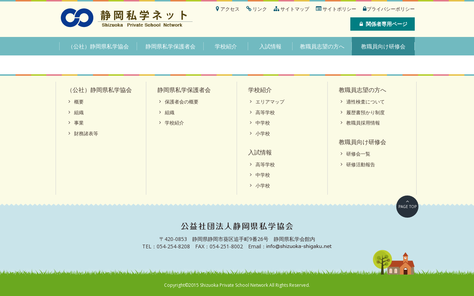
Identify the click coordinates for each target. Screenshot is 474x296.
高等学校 (265, 112)
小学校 (263, 133)
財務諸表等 (86, 133)
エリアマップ (270, 101)
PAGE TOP (407, 206)
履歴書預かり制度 (365, 112)
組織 (79, 112)
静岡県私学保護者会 (171, 46)
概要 (79, 101)
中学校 (263, 122)
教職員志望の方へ (322, 46)
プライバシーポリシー (389, 9)
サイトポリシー (336, 9)
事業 (79, 122)
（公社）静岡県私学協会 (98, 46)
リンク (256, 9)
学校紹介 (226, 46)
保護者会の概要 (181, 101)
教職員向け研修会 (383, 46)
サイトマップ (291, 9)
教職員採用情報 (363, 122)
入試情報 (270, 46)
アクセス (228, 9)
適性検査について (365, 101)
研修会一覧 (358, 153)
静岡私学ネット (126, 18)
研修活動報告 (360, 164)
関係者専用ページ (382, 23)
